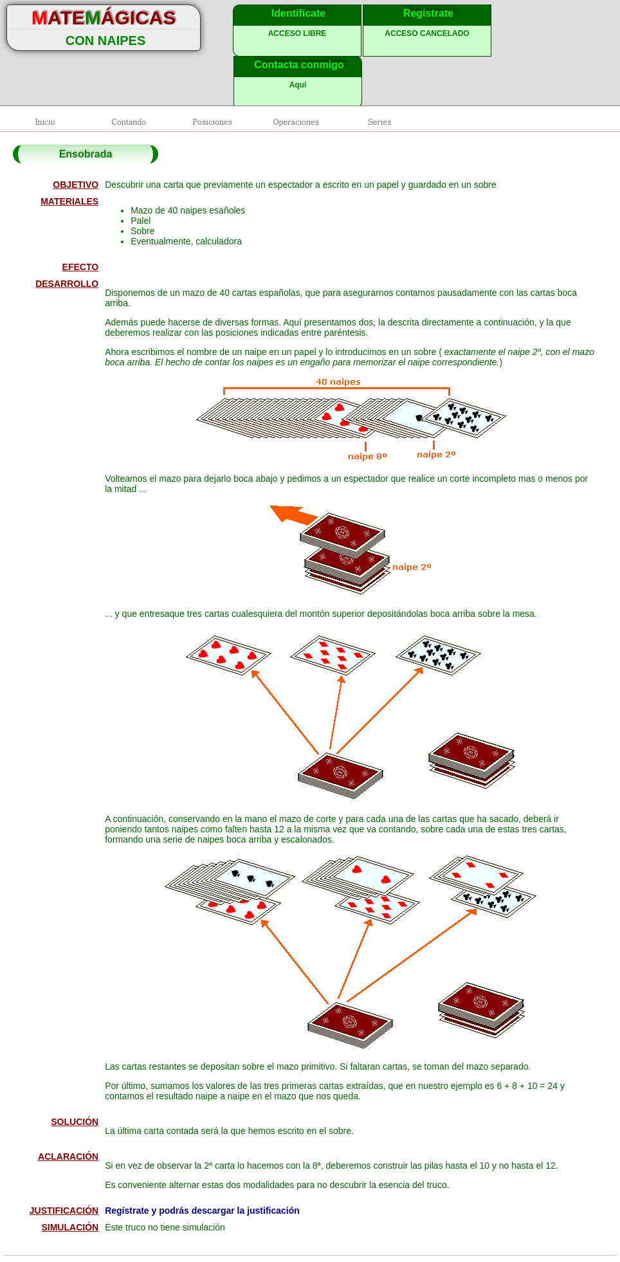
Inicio (45, 121)
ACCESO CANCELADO (427, 33)
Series (379, 121)
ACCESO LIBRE (297, 33)
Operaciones (295, 121)
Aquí (298, 84)
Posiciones (212, 121)
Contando (128, 121)
